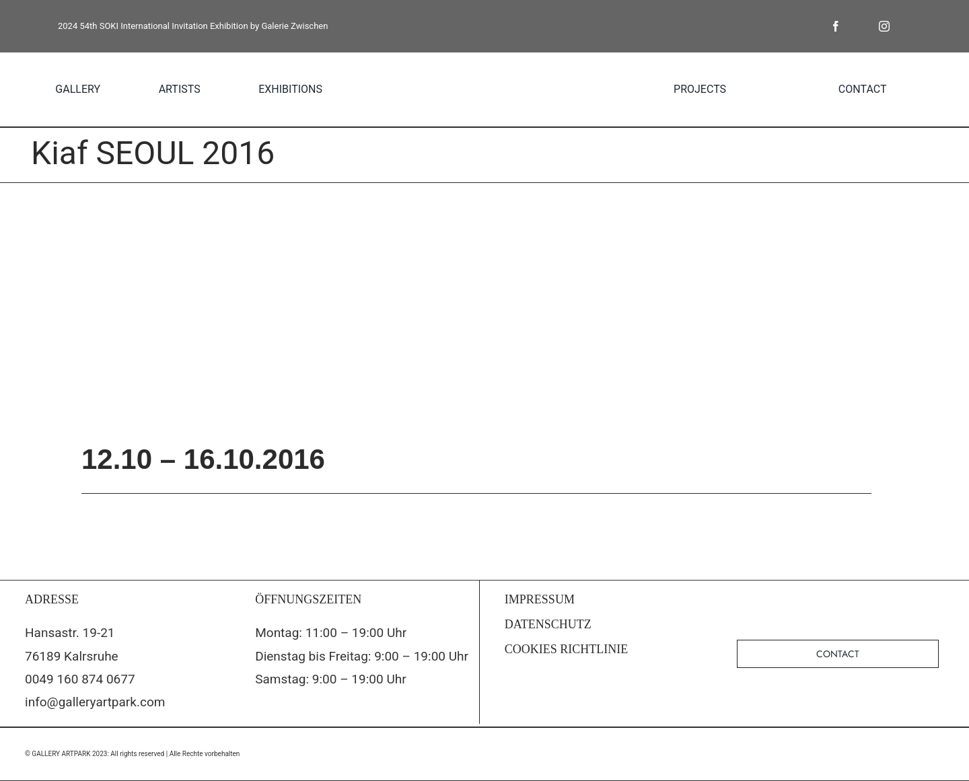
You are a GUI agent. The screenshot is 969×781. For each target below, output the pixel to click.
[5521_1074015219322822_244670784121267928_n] (484, 311)
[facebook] (835, 26)
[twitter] (860, 26)
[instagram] (884, 26)
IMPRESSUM (540, 599)
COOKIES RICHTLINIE (566, 649)
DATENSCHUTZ (548, 624)
